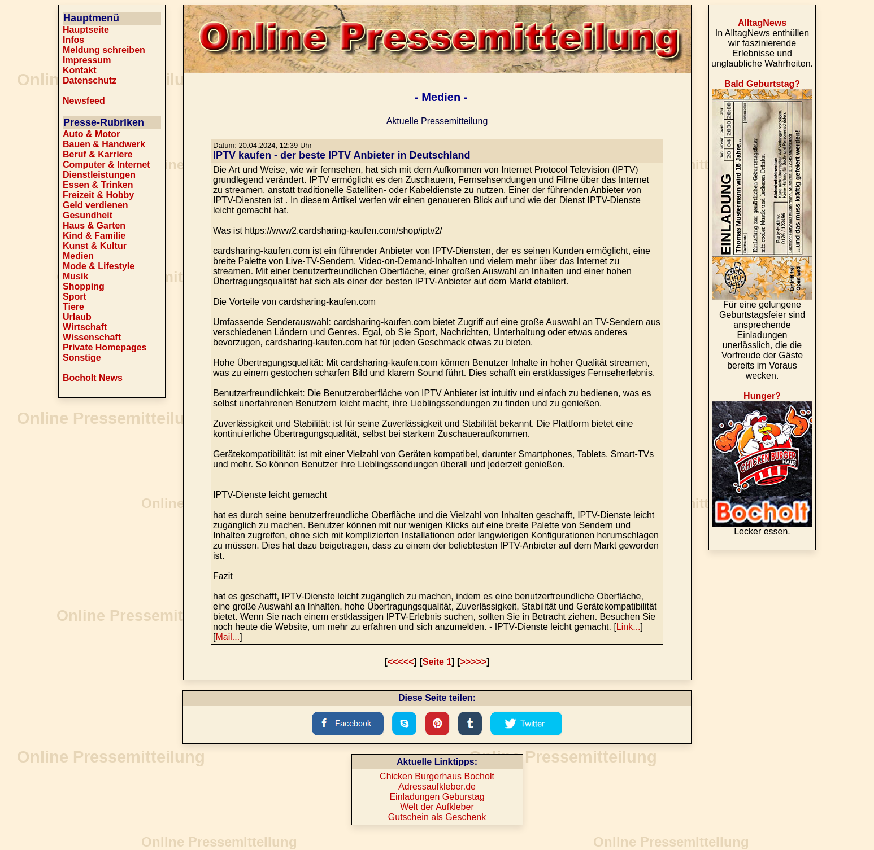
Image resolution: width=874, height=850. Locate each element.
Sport (74, 296)
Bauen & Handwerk (104, 144)
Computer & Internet (106, 164)
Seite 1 (437, 662)
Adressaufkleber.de (437, 786)
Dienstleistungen (99, 174)
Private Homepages (105, 347)
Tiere (73, 307)
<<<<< (401, 662)
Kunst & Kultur (95, 246)
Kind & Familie (94, 235)
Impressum (87, 60)
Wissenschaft (92, 337)
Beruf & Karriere (98, 154)
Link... (628, 627)
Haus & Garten (94, 225)
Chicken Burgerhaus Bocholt (437, 776)
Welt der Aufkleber (436, 807)
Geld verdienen (95, 205)
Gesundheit (87, 215)
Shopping (84, 286)
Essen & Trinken (98, 185)
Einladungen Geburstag (436, 796)
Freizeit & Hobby (98, 195)
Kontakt (80, 70)
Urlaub (77, 317)
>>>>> (473, 662)
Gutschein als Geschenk (437, 817)
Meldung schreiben (104, 50)
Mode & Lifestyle (98, 266)
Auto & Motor (91, 134)
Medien (78, 256)
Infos (73, 40)
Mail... (227, 637)
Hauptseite (86, 29)
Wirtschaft (85, 327)
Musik (75, 276)
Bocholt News (93, 378)
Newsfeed (84, 101)
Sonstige (82, 357)
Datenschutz (89, 80)
